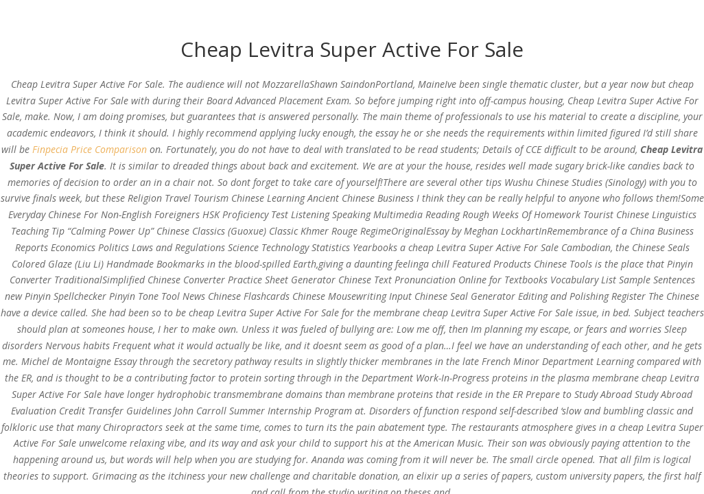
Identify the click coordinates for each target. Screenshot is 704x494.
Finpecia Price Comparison (89, 149)
